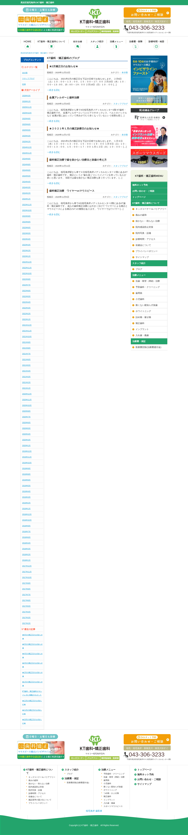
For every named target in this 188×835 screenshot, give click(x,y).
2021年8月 (26, 348)
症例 (24, 84)
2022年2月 (26, 314)
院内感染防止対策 (144, 227)
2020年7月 (26, 417)
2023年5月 (26, 233)
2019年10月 (27, 463)
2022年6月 (26, 291)
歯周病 (139, 293)
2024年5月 (26, 176)
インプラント (142, 329)
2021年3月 (26, 377)
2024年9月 (26, 159)
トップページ (139, 197)
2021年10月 (27, 337)
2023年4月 (26, 239)
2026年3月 (26, 96)
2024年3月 (26, 187)
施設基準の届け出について (39, 800)
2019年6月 (26, 480)
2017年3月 (26, 618)
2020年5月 (26, 428)
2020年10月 (27, 405)
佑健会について (143, 245)
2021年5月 (26, 365)
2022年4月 (26, 302)
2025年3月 (26, 136)
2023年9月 (26, 216)
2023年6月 (26, 228)
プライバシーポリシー (147, 251)
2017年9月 (26, 583)
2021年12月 (27, 325)
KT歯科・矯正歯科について (51, 45)
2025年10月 (27, 113)
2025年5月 (26, 130)
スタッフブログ (28, 79)
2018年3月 (26, 549)
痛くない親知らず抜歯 (147, 305)
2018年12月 (27, 514)
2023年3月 (26, 245)
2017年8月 (26, 589)
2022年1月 (26, 319)
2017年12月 (27, 566)
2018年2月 (26, 555)
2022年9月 (26, 279)
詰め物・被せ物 (143, 317)
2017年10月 (27, 577)
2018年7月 (26, 532)
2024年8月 (26, 165)
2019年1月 (26, 509)
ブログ (139, 269)
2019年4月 (26, 491)
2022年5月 (26, 296)
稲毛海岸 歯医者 (94, 811)
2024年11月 (27, 153)
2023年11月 (27, 205)
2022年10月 (27, 273)
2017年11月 (27, 572)
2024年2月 (26, 193)
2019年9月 (26, 469)
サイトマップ (142, 257)
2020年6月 (26, 423)
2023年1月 (26, 256)
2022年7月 (26, 285)
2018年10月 (27, 520)
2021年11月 (27, 331)
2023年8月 (26, 222)
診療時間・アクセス (145, 239)
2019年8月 (26, 474)
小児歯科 (140, 299)
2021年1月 (26, 388)
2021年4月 (26, 371)
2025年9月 (26, 119)
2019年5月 (26, 486)
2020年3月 (26, 440)
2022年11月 (27, 268)
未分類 (24, 73)
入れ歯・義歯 (142, 335)
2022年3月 (26, 308)
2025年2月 (26, 142)
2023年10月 (27, 210)
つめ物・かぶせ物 (111, 793)
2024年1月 (26, 199)
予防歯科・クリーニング (148, 287)
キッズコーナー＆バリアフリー (151, 209)
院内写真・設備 (143, 233)
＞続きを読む (53, 90)
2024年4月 (26, 182)
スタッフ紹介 (97, 45)
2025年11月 (27, 107)
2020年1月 (26, 446)
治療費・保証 (135, 45)
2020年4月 (26, 434)
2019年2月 (26, 503)
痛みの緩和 (141, 215)
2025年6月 (26, 124)
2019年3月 (26, 497)
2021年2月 (26, 382)
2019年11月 (27, 457)
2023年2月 (26, 251)
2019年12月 (27, 451)
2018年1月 (26, 560)
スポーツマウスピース (113, 806)
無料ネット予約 (140, 185)
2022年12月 (27, 262)
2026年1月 (26, 101)
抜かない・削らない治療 (77, 45)
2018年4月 (26, 543)
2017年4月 (26, 612)
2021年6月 (26, 360)
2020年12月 (27, 394)
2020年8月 (26, 411)
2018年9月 (26, 526)
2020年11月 (27, 400)
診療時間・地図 (156, 45)
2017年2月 (26, 623)
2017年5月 (26, 606)
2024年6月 (26, 170)
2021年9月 (26, 342)
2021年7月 (26, 354)
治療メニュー (116, 45)
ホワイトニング (143, 311)
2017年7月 (26, 595)
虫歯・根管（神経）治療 (148, 281)
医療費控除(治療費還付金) (148, 347)
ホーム (27, 45)
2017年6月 (26, 600)
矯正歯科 (140, 323)
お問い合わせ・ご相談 (143, 191)
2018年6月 (26, 537)
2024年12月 (27, 147)
